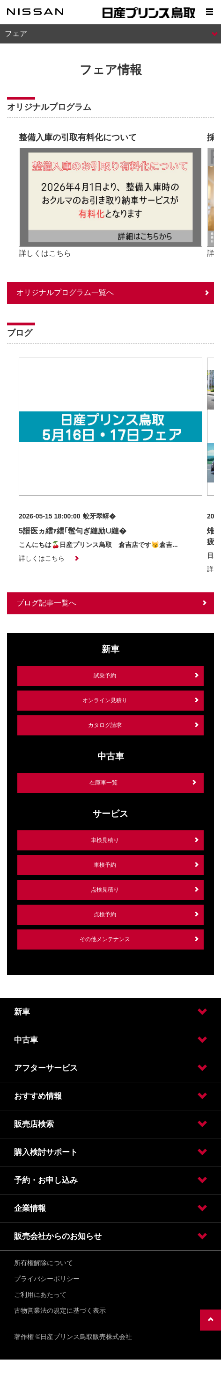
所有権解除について (43, 1263)
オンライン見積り (104, 700)
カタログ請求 (105, 725)
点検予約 (105, 914)
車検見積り (105, 840)
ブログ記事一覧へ (46, 603)
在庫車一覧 (103, 782)
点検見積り (105, 889)
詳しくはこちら (45, 253)
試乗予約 (105, 675)
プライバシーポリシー (47, 1278)
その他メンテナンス (105, 939)
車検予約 (105, 865)
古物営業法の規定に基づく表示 (60, 1310)
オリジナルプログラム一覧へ (65, 292)
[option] (110, 197)
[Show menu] (209, 11)
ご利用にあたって (40, 1294)
